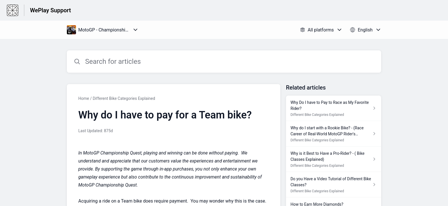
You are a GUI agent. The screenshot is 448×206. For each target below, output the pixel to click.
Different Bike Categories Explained (124, 98)
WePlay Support (50, 10)
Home (83, 98)
